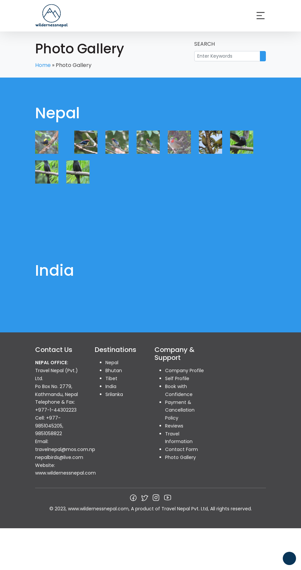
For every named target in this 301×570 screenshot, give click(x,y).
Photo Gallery (180, 457)
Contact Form (181, 449)
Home (43, 65)
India (110, 386)
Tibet (111, 378)
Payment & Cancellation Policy (180, 410)
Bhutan (113, 370)
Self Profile (177, 378)
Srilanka (114, 394)
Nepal (111, 362)
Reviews (174, 426)
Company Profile (184, 370)
